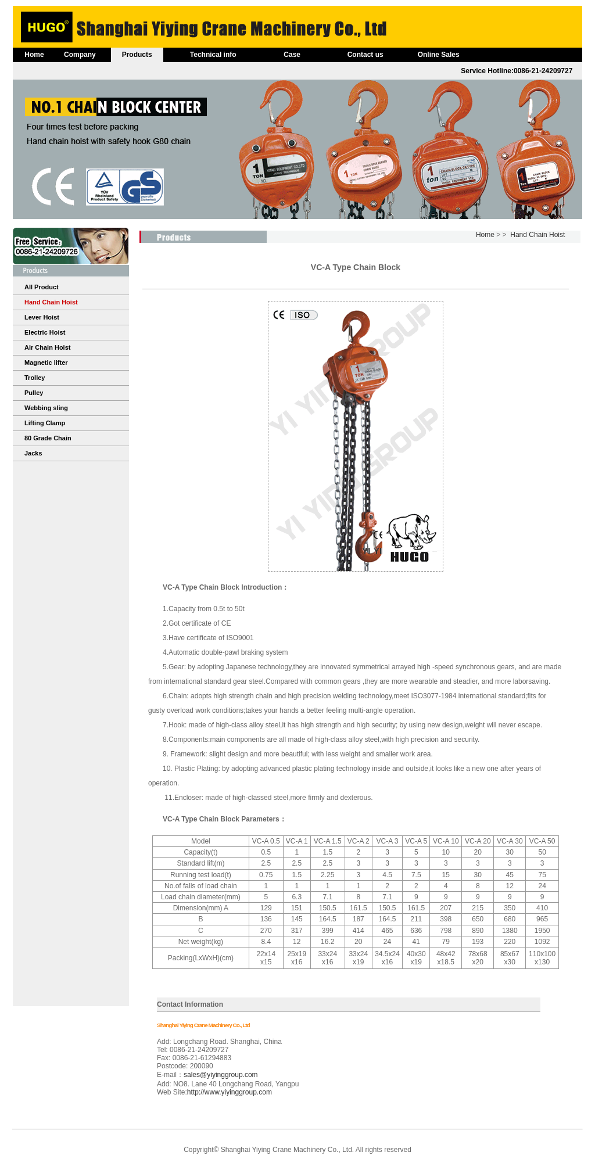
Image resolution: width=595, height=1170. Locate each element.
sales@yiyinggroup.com (221, 1075)
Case (292, 55)
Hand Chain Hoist (537, 235)
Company (80, 55)
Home (34, 55)
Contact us (365, 55)
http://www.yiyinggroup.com (229, 1092)
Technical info (213, 55)
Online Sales (439, 55)
